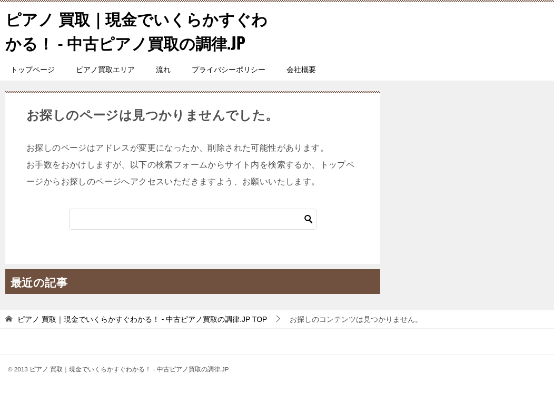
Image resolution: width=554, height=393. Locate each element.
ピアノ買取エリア (105, 68)
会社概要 (301, 68)
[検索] (192, 218)
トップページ (33, 68)
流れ (163, 68)
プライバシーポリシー (228, 68)
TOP (142, 318)
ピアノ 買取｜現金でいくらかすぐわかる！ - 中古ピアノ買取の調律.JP (136, 30)
